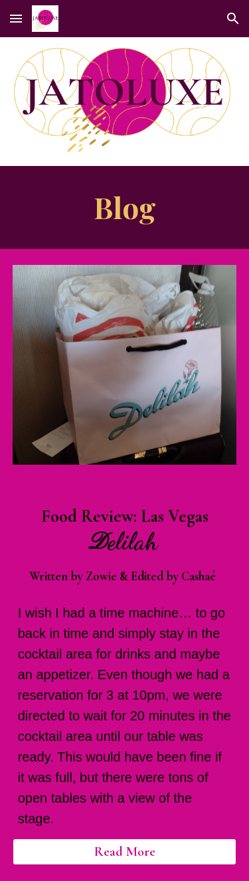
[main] (125, 207)
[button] (16, 18)
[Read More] (124, 852)
